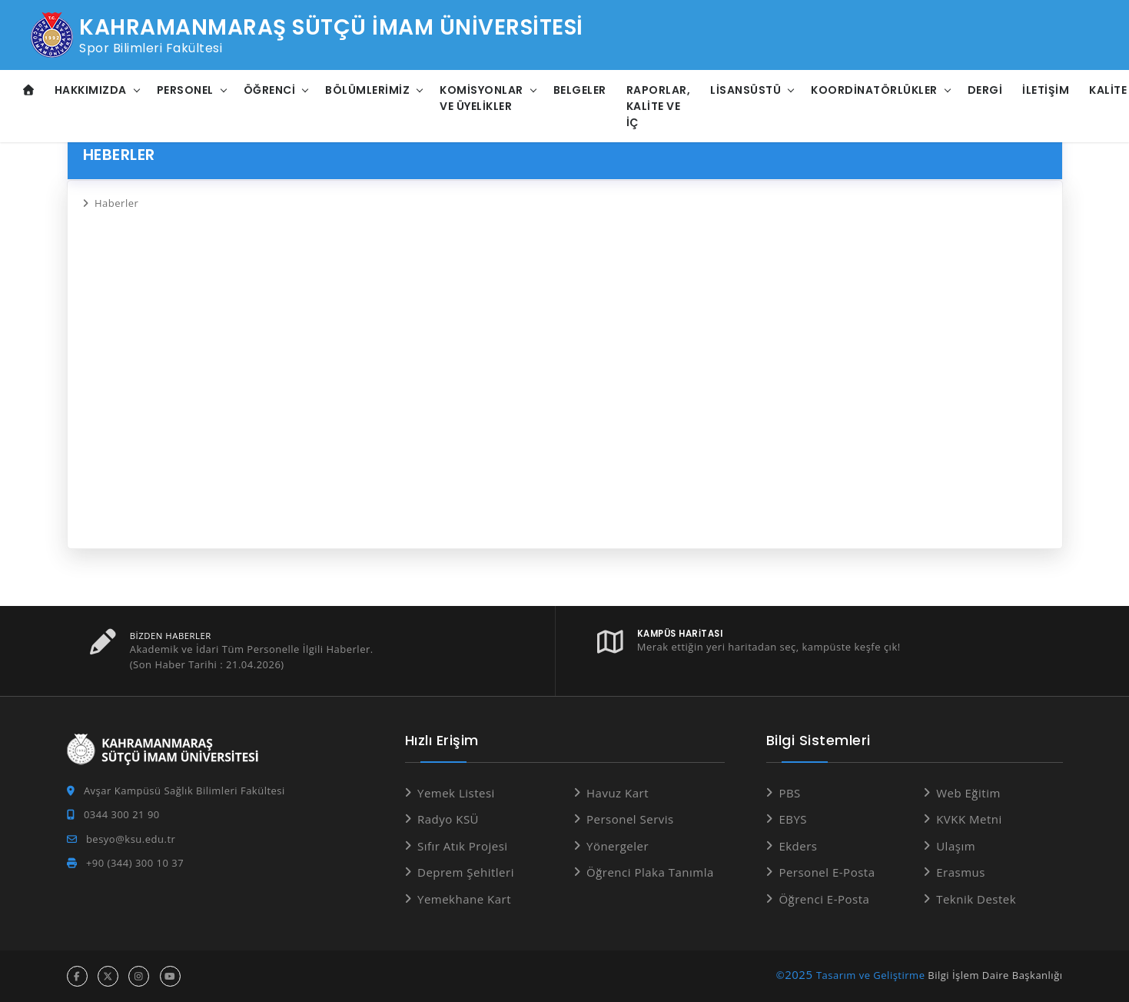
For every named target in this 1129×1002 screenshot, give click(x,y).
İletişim (1045, 90)
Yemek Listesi (456, 793)
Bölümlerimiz (367, 90)
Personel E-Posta (827, 872)
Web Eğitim (968, 793)
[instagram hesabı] (138, 976)
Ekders (798, 846)
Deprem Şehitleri (465, 872)
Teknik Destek (976, 899)
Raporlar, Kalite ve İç (658, 106)
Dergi (985, 90)
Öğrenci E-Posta (824, 899)
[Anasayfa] (29, 90)
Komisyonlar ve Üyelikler (481, 98)
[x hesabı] (108, 976)
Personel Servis (630, 819)
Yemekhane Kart (464, 899)
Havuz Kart (617, 793)
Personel (185, 90)
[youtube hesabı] (170, 976)
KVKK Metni (969, 819)
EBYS (793, 819)
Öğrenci (270, 90)
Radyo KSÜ (448, 819)
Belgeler (579, 90)
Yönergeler (617, 846)
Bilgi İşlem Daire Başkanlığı (995, 975)
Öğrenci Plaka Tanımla (650, 872)
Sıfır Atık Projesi (462, 846)
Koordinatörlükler (874, 90)
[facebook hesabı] (77, 976)
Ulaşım (955, 846)
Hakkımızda (91, 90)
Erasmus (960, 872)
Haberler (116, 203)
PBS (789, 793)
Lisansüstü (745, 90)
